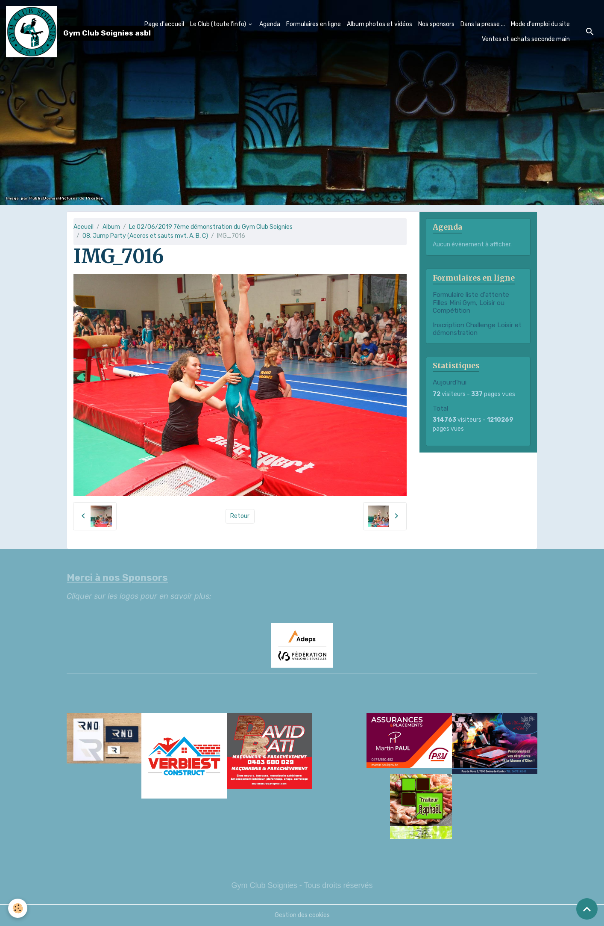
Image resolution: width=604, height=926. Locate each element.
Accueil (83, 227)
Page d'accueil (164, 24)
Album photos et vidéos (379, 24)
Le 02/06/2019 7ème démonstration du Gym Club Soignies (211, 227)
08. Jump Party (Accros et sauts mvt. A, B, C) (145, 236)
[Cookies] (18, 908)
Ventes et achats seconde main (526, 39)
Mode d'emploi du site (540, 24)
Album (111, 227)
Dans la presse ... (482, 24)
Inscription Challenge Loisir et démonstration (477, 329)
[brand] (68, 31)
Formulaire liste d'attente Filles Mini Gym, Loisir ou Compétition (471, 302)
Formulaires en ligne (313, 24)
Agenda (269, 24)
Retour (239, 516)
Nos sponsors (436, 24)
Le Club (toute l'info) (218, 24)
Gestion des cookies (302, 915)
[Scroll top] (587, 909)
